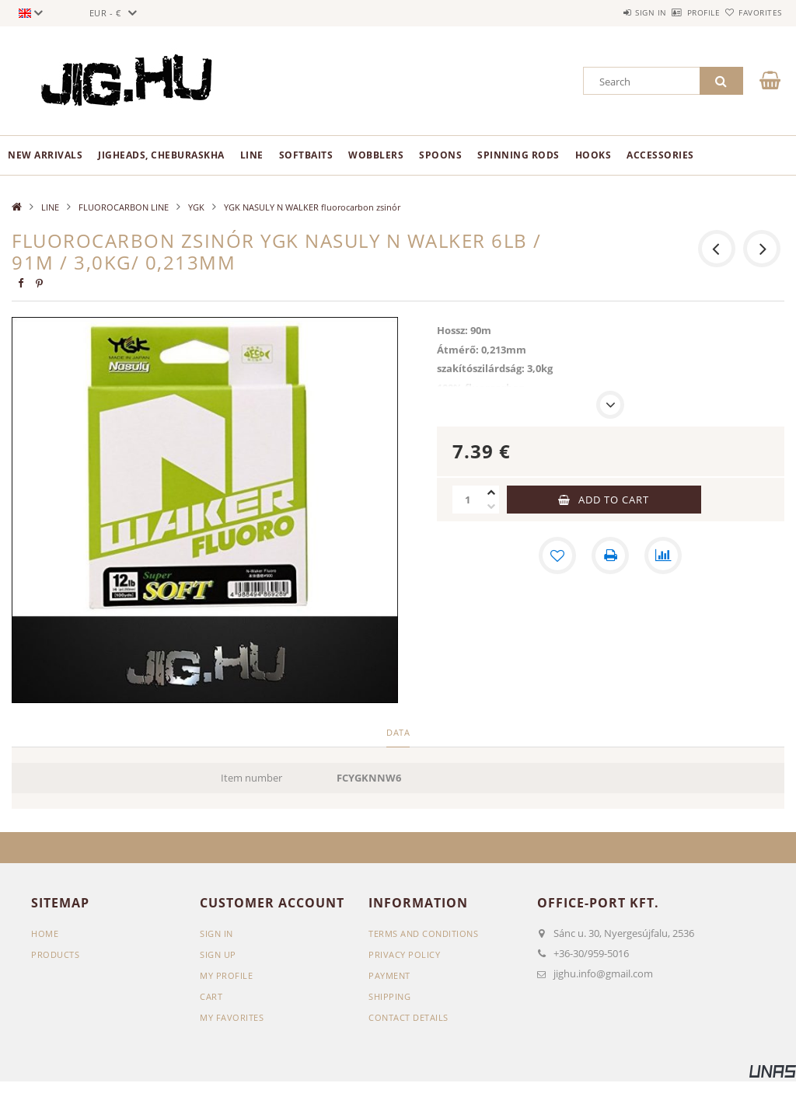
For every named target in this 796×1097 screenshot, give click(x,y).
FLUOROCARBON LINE (124, 207)
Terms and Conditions (423, 933)
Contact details (408, 1017)
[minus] (491, 507)
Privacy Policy (404, 954)
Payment (389, 975)
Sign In (216, 933)
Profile (676, 12)
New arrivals (45, 155)
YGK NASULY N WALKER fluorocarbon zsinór (312, 207)
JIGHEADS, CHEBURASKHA (161, 155)
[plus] (491, 493)
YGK (196, 207)
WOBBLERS (375, 155)
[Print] (610, 555)
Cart (211, 996)
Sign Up (218, 954)
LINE (252, 155)
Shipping (389, 996)
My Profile (226, 975)
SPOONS (440, 155)
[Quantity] (468, 500)
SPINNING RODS (518, 155)
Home (44, 933)
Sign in (605, 12)
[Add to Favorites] (557, 555)
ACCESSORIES (660, 155)
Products (55, 954)
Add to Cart (613, 500)
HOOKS (593, 155)
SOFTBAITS (306, 155)
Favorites (751, 12)
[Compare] (663, 555)
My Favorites (232, 1017)
